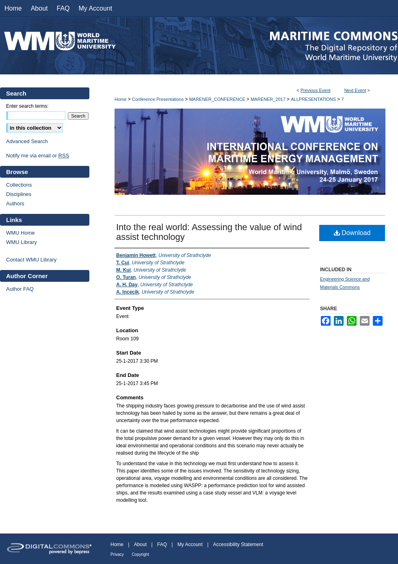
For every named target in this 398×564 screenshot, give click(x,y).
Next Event (355, 90)
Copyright (140, 554)
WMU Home (20, 233)
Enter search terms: (27, 106)
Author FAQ (20, 289)
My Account (190, 544)
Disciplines (18, 194)
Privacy (117, 554)
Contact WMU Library (31, 260)
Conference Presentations (158, 99)
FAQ (162, 544)
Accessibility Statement (238, 544)
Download (352, 232)
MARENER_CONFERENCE (218, 99)
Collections (19, 185)
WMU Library (21, 242)
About (140, 544)
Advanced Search (27, 141)
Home (120, 99)
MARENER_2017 (269, 99)
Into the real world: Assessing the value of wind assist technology (209, 232)
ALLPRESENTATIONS (314, 99)
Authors (15, 203)
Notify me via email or (37, 155)
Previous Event (316, 90)
